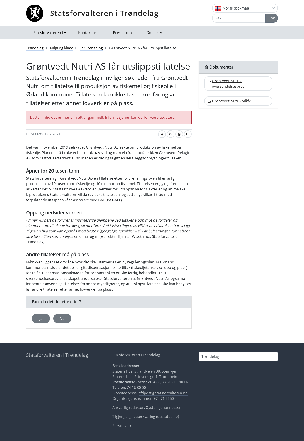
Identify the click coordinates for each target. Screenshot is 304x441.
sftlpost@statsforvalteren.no (163, 392)
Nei (62, 318)
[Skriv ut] (179, 134)
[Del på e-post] (188, 134)
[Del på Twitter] (170, 134)
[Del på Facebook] (162, 134)
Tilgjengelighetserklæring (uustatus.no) (145, 416)
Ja (40, 318)
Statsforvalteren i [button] (48, 32)
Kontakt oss (88, 32)
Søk (272, 18)
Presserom (122, 32)
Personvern (122, 425)
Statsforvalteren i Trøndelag (104, 13)
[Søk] (239, 18)
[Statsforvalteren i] (238, 356)
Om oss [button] (152, 32)
